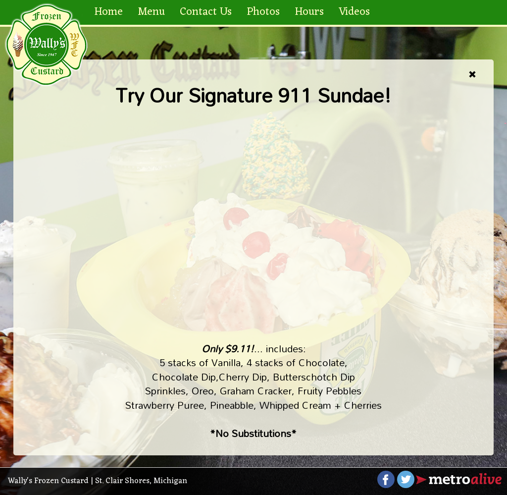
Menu (151, 12)
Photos (263, 12)
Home (108, 12)
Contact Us (206, 12)
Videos (354, 12)
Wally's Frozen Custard (48, 481)
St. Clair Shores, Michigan (141, 481)
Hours (309, 12)
